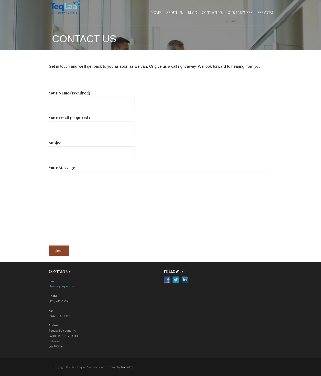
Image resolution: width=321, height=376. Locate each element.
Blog (192, 12)
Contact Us (212, 12)
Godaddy (127, 367)
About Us (174, 12)
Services (265, 12)
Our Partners (240, 12)
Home (156, 12)
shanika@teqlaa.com (62, 286)
